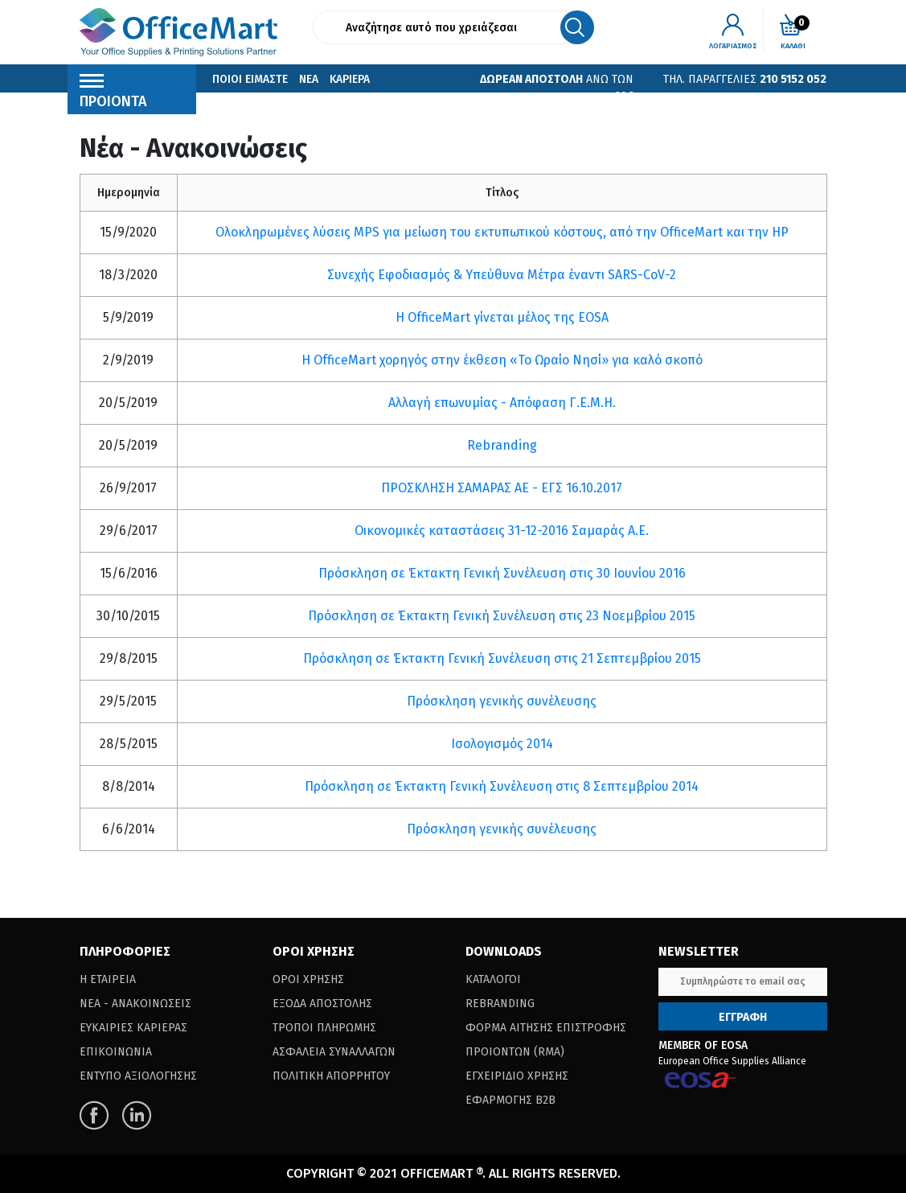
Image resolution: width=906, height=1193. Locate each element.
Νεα (308, 79)
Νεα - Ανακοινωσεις (135, 1003)
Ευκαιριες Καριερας (133, 1028)
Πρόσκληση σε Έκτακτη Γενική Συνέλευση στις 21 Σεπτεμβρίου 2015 (502, 658)
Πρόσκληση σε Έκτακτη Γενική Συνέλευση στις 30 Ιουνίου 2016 (502, 573)
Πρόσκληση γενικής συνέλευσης (501, 701)
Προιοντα (113, 95)
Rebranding (502, 445)
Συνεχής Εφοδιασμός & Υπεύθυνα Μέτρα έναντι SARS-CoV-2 (501, 274)
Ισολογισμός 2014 (502, 743)
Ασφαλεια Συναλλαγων (334, 1052)
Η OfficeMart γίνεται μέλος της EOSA (502, 317)
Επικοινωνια (245, 103)
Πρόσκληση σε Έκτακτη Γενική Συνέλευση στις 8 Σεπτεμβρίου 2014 (502, 786)
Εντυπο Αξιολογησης (138, 1076)
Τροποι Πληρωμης (324, 1028)
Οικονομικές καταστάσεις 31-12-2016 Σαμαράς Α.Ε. (502, 530)
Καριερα (350, 79)
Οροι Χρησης (308, 979)
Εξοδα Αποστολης (322, 1003)
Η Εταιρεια (108, 979)
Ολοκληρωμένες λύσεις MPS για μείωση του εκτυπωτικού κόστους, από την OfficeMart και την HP (502, 232)
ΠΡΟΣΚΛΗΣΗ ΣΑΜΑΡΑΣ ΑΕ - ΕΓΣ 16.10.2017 (501, 488)
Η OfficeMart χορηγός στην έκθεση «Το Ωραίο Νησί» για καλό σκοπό (502, 360)
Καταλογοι (493, 979)
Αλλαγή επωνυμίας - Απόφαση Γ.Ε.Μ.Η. (502, 402)
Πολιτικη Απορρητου (331, 1076)
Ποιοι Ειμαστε (250, 79)
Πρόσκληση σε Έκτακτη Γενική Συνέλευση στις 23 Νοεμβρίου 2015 (501, 615)
